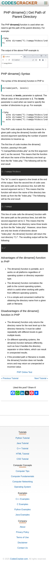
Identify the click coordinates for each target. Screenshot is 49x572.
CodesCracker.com (19, 565)
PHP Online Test (24, 378)
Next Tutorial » (41, 385)
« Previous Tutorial (9, 385)
